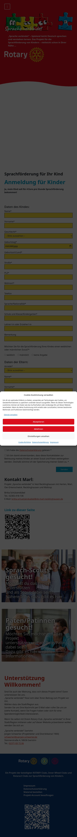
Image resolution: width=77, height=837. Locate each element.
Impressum (54, 442)
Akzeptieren (38, 421)
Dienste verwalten (10, 414)
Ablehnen (38, 429)
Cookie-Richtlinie (24, 442)
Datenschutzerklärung (40, 442)
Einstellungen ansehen (38, 436)
